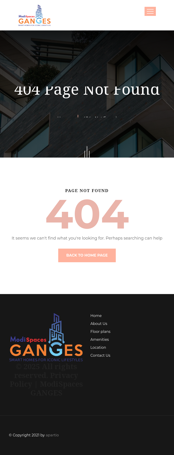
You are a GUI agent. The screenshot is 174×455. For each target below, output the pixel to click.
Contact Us (100, 355)
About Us (98, 323)
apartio (52, 435)
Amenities (99, 339)
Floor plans (100, 331)
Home (96, 316)
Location (98, 347)
